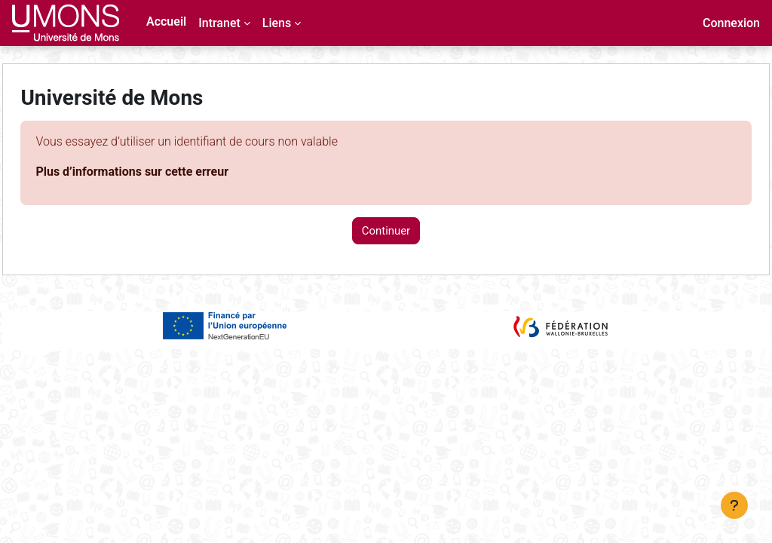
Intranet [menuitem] (219, 23)
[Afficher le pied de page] (734, 505)
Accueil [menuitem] (166, 21)
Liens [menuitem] (276, 23)
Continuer (386, 231)
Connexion (731, 23)
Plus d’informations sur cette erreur (165, 171)
